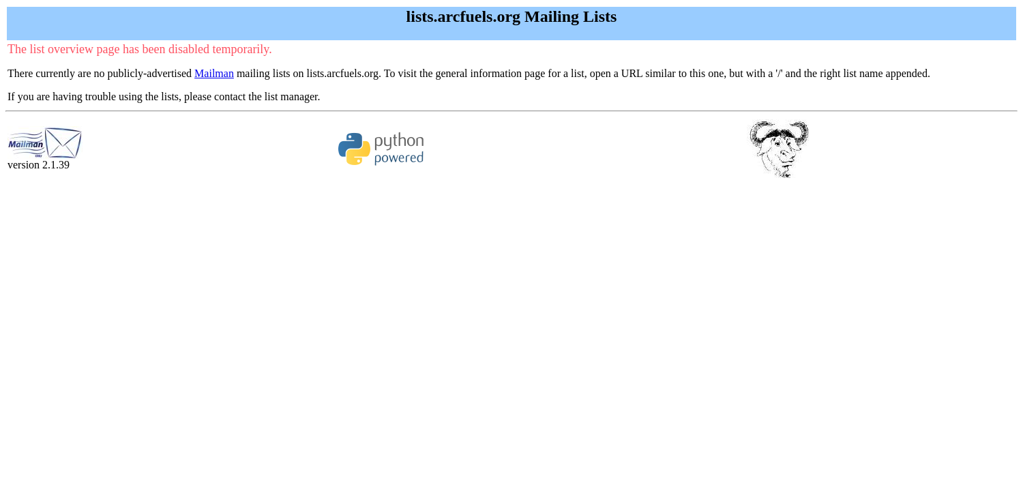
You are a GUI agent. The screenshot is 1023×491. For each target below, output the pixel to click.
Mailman (214, 73)
